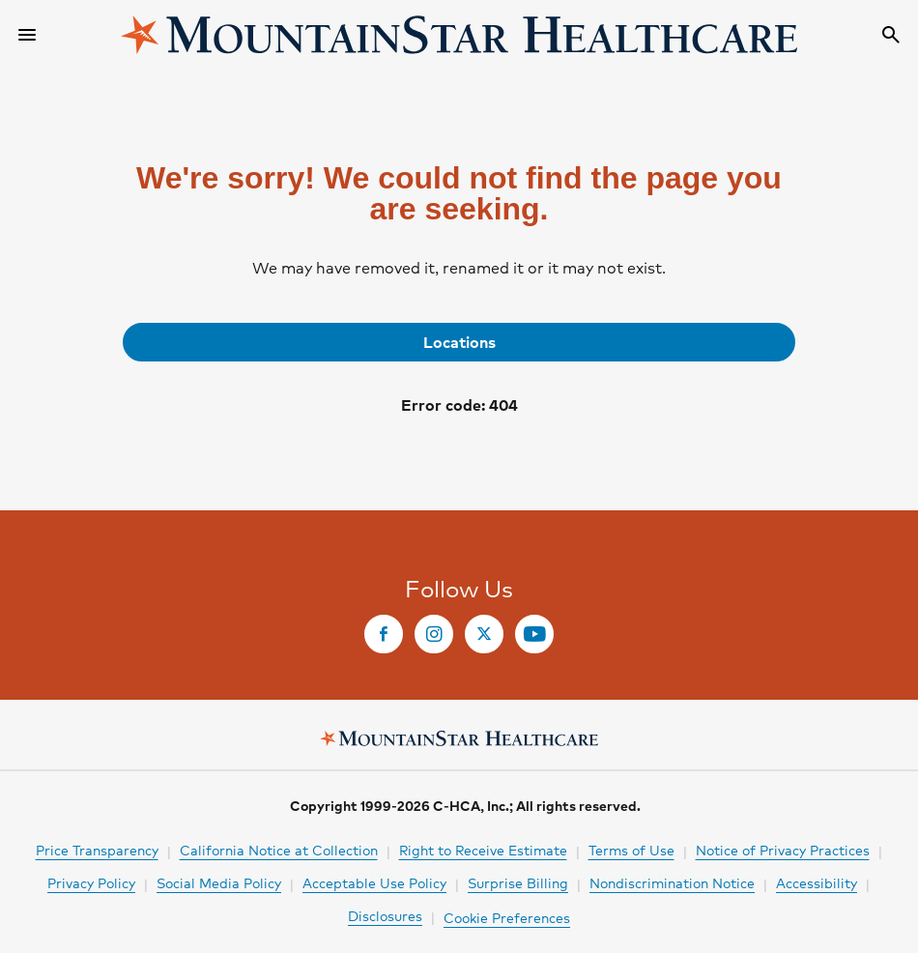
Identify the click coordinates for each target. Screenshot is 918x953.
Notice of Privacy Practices (783, 849)
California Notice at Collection (279, 849)
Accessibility (816, 882)
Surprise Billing (518, 882)
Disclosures (385, 915)
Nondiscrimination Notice (672, 882)
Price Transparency (97, 849)
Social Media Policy (219, 882)
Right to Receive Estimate (483, 849)
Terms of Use (631, 849)
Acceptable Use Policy (374, 882)
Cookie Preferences (507, 917)
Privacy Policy (91, 882)
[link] (459, 342)
